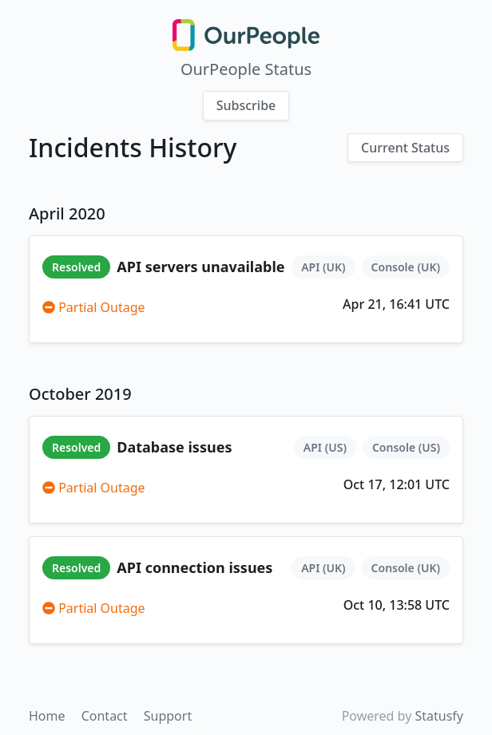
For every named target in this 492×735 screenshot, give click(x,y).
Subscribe (246, 105)
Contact (106, 716)
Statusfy (439, 716)
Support (168, 716)
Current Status (405, 147)
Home (49, 716)
